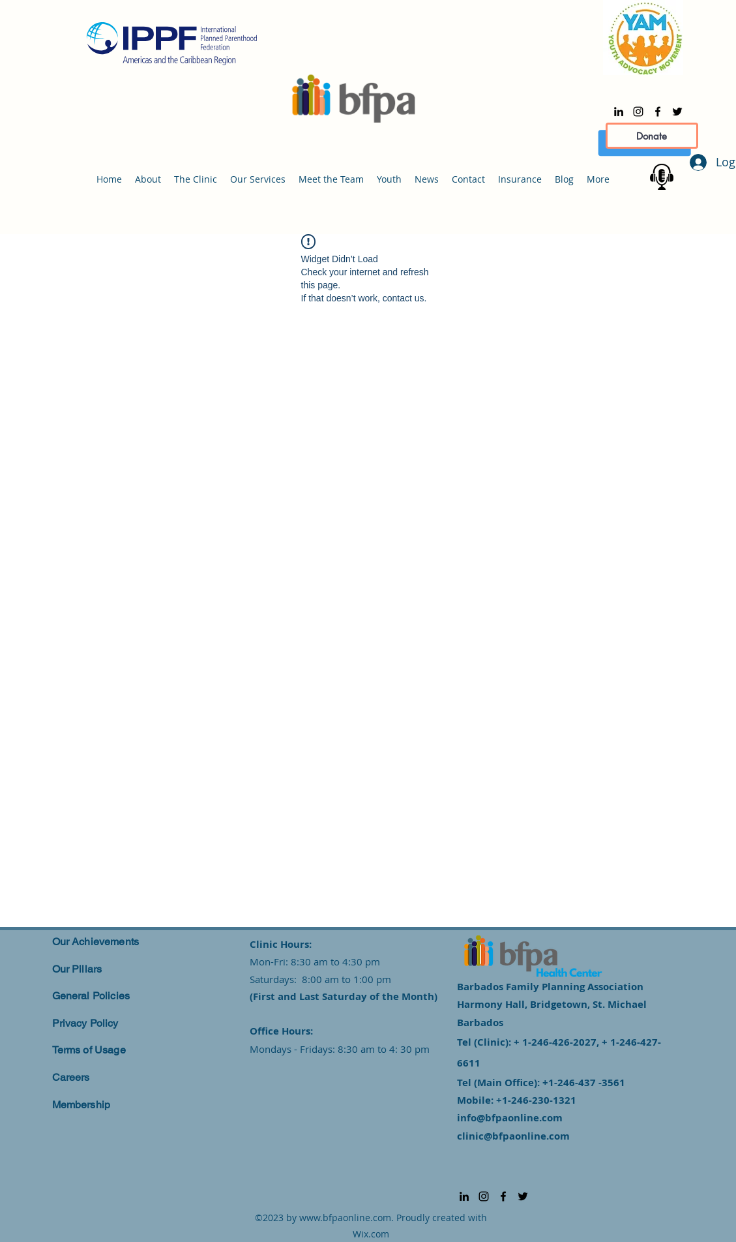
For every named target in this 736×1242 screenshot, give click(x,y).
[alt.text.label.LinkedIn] (618, 111)
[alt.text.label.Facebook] (657, 111)
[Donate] (652, 136)
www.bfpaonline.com (345, 1217)
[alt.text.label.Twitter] (677, 111)
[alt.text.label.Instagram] (638, 111)
